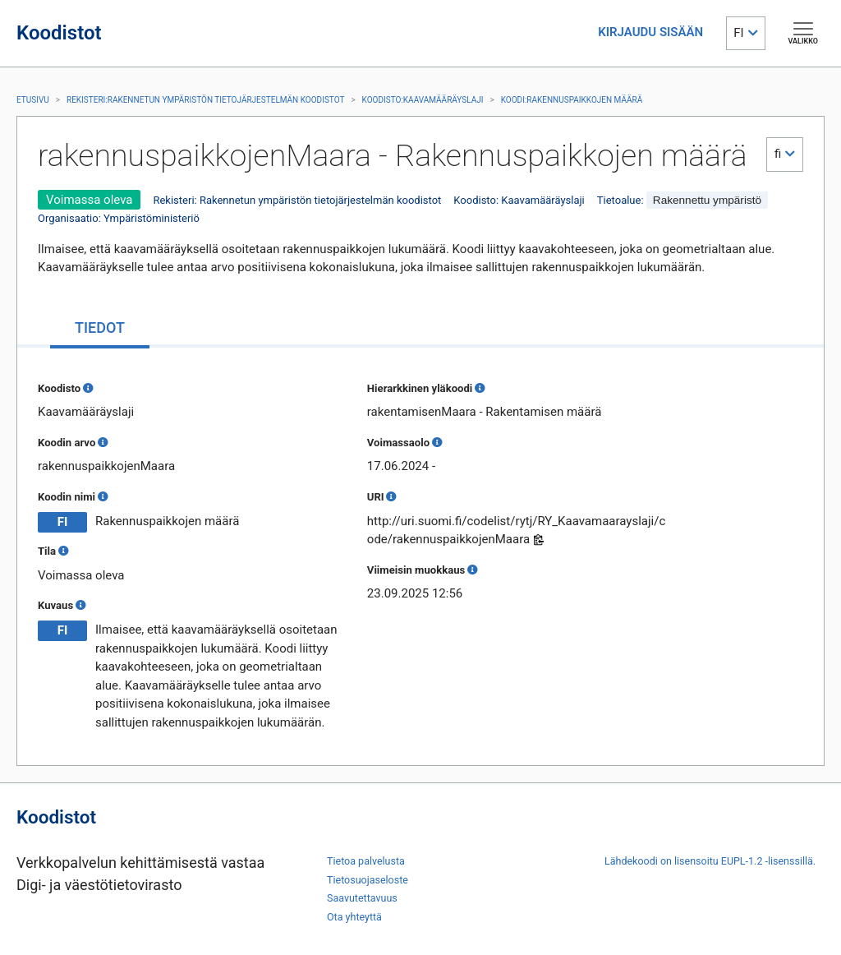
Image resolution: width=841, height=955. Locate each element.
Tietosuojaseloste (367, 880)
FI (738, 32)
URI (375, 497)
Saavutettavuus (362, 898)
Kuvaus (55, 605)
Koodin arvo (66, 442)
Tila (47, 551)
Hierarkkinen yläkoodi (419, 388)
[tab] (99, 329)
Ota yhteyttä (354, 917)
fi (777, 153)
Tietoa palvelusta (366, 861)
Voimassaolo (398, 442)
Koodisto (59, 388)
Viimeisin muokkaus (416, 570)
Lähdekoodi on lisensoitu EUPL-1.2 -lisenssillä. (710, 861)
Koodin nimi (66, 497)
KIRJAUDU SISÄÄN (650, 32)
